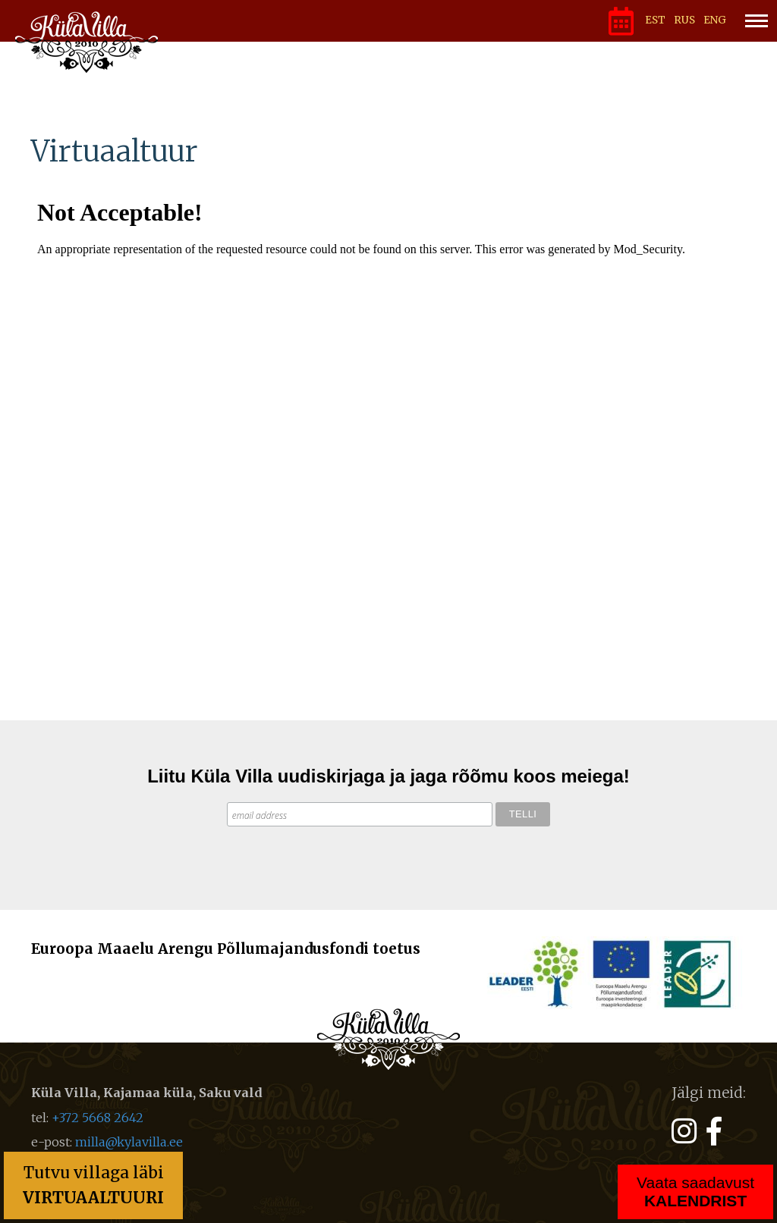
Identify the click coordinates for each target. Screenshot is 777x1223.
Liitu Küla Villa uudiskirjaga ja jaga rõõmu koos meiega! (388, 776)
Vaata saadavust (695, 1191)
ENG (714, 20)
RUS (684, 20)
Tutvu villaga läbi (93, 1184)
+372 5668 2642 (97, 1117)
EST (655, 20)
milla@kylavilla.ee (129, 1141)
